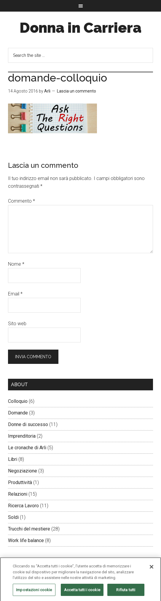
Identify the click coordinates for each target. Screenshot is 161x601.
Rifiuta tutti (125, 592)
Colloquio (18, 401)
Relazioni (17, 494)
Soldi (13, 517)
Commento (21, 201)
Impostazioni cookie (34, 592)
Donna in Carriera (80, 27)
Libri (12, 459)
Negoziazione (22, 471)
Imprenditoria (22, 436)
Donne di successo (28, 424)
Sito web (17, 323)
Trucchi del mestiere (29, 529)
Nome (16, 264)
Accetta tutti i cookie (82, 592)
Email (15, 294)
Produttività (20, 482)
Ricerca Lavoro (23, 505)
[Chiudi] (151, 568)
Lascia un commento (76, 91)
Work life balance (26, 540)
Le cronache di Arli (27, 447)
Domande (18, 413)
